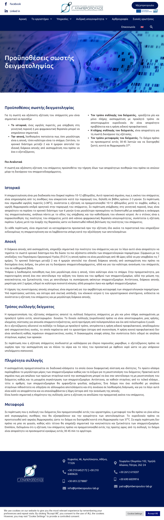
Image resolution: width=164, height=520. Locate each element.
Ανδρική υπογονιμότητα (91, 18)
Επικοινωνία (128, 26)
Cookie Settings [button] (135, 513)
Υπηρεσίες (64, 18)
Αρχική (23, 19)
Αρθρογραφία (120, 19)
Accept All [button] (153, 513)
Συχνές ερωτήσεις (143, 19)
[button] (151, 27)
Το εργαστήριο (41, 18)
